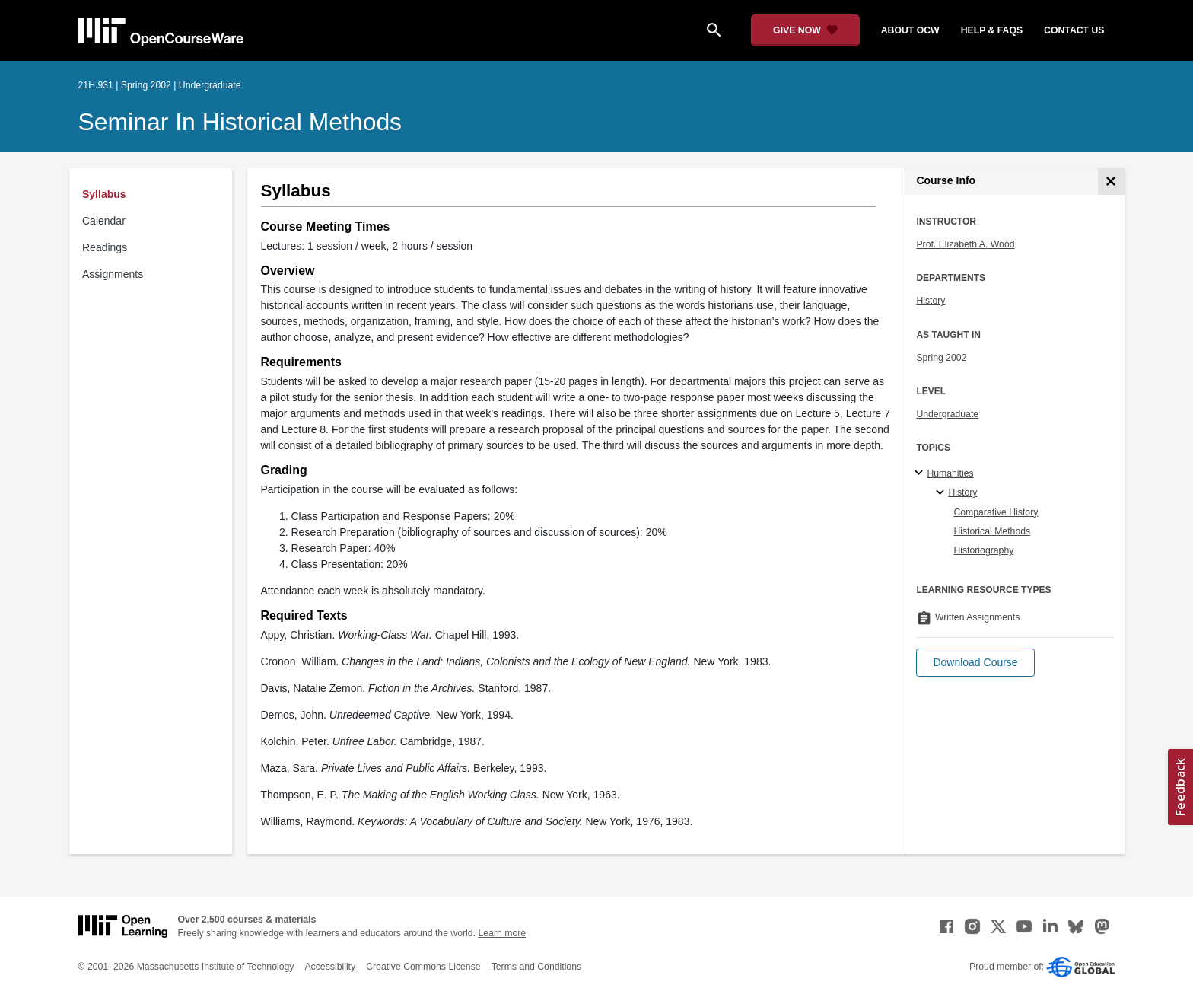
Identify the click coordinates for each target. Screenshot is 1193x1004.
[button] (975, 663)
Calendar (104, 221)
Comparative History (995, 512)
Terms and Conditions (536, 966)
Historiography (983, 550)
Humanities (950, 473)
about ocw (910, 30)
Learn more (502, 933)
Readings (104, 247)
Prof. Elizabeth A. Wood (965, 244)
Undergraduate (947, 414)
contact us (1074, 30)
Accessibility (329, 966)
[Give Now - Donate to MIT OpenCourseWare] (805, 30)
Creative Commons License (423, 966)
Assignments (112, 274)
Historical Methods (991, 531)
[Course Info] (1111, 181)
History (930, 300)
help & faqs (992, 30)
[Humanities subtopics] (921, 473)
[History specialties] (942, 493)
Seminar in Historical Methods (240, 121)
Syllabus (104, 194)
